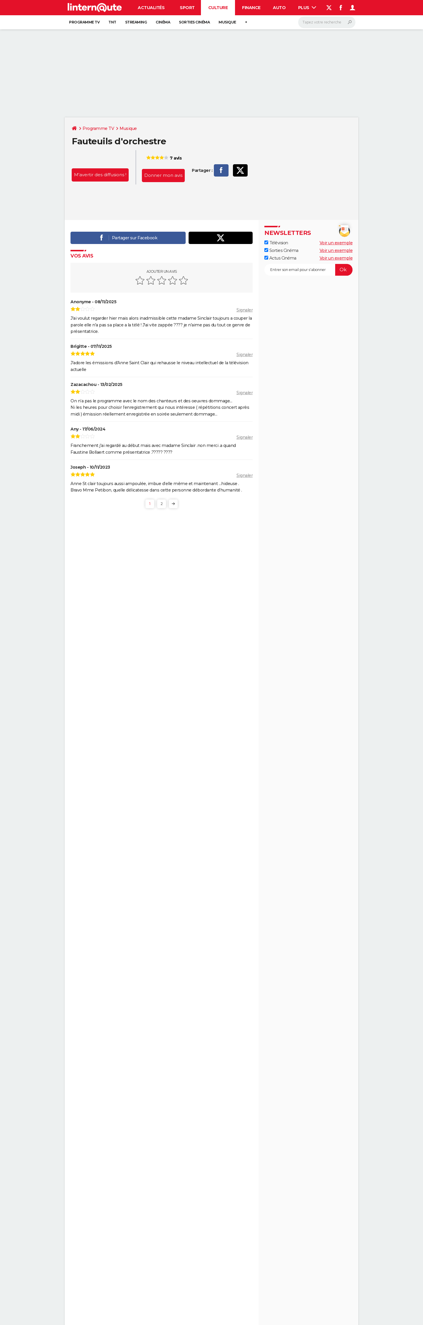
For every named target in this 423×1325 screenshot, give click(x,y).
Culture (218, 7)
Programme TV (84, 22)
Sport (187, 7)
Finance (251, 7)
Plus (307, 7)
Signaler (244, 310)
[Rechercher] (326, 22)
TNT (112, 22)
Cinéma (163, 22)
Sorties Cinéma (281, 250)
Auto (279, 7)
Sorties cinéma (194, 22)
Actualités (151, 7)
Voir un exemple (336, 242)
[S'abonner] (308, 270)
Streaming (136, 22)
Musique (227, 22)
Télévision (276, 242)
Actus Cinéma (280, 258)
